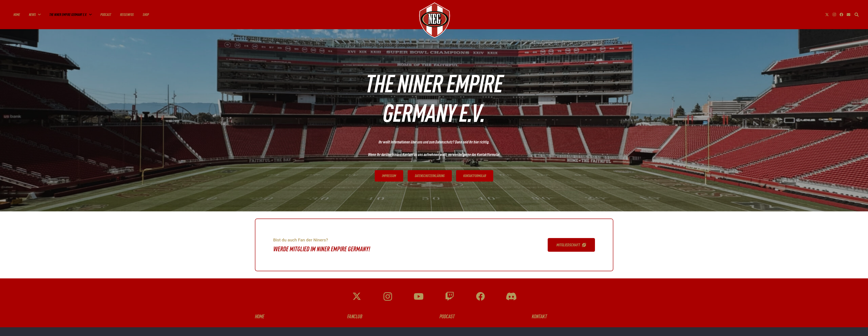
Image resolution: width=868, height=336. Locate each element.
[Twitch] (449, 297)
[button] (38, 14)
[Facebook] (841, 14)
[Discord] (511, 297)
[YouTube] (418, 297)
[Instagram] (834, 14)
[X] (827, 14)
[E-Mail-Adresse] (848, 14)
